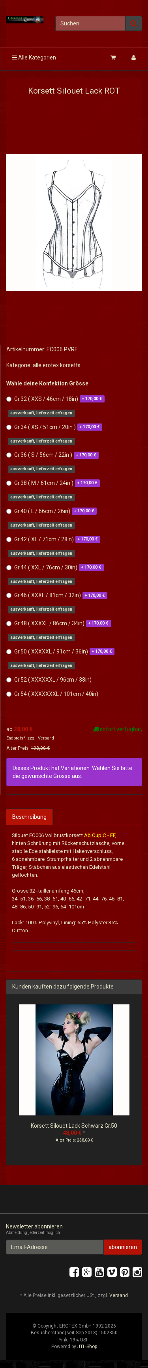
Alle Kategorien (34, 57)
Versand (46, 738)
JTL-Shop (87, 1346)
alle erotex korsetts (57, 365)
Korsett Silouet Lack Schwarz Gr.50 (74, 1126)
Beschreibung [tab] (29, 817)
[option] (74, 1079)
